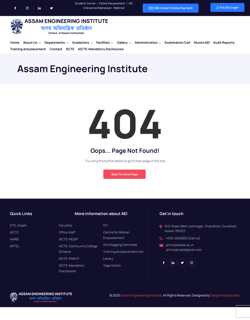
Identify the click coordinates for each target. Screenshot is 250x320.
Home (14, 42)
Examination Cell (179, 42)
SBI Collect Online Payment (171, 8)
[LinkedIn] (41, 8)
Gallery (125, 42)
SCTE (70, 47)
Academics (83, 42)
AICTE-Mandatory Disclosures (101, 47)
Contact (55, 47)
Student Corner (85, 3)
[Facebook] (17, 8)
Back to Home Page (124, 174)
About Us (32, 42)
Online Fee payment (112, 3)
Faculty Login (227, 7)
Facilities (105, 42)
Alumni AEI (204, 42)
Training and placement (28, 47)
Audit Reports (226, 42)
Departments (57, 42)
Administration (149, 42)
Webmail (118, 8)
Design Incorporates (224, 295)
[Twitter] (53, 8)
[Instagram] (29, 8)
